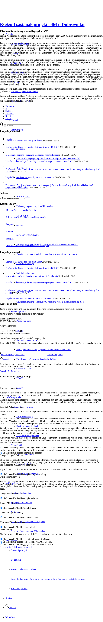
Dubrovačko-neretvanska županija (18, 210)
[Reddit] (8, 116)
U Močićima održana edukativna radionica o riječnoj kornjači (32, 155)
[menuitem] (59, 158)
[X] (6, 109)
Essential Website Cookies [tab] (11, 407)
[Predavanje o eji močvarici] (17, 354)
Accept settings (6, 547)
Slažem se (15, 371)
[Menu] (11, 617)
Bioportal (7, 224)
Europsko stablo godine (21, 502)
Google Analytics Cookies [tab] (11, 455)
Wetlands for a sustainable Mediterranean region (24, 245)
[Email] (8, 118)
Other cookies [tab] (6, 529)
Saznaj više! (5, 371)
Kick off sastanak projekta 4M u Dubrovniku (42, 24)
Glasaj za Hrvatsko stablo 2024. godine (28, 531)
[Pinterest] (9, 111)
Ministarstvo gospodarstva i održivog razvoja (23, 217)
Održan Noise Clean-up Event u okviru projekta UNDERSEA (32, 147)
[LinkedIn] (9, 113)
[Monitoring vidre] (49, 354)
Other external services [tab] (10, 477)
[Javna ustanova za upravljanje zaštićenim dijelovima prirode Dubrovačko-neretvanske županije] (20, 13)
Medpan (6, 238)
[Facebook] (9, 106)
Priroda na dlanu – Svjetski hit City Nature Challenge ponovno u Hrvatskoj (38, 161)
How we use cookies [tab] (9, 388)
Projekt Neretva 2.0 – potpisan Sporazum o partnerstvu (29, 177)
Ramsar (6, 231)
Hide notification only (23, 547)
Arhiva (3, 198)
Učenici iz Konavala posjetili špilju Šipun (23, 141)
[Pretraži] (10, 607)
